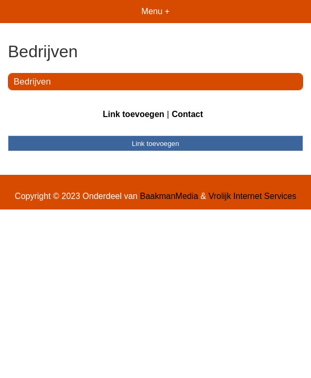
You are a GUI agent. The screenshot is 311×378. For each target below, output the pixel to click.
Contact (187, 114)
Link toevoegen (133, 114)
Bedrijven (32, 82)
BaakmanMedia (169, 196)
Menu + (156, 11)
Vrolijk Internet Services (252, 196)
